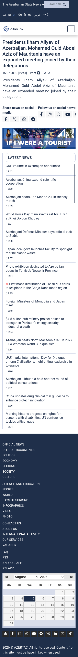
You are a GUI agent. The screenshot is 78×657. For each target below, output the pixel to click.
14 (52, 604)
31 (11, 623)
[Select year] (52, 577)
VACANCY (9, 545)
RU (9, 15)
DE (20, 15)
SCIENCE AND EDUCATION (21, 484)
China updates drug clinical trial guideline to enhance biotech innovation (37, 398)
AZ (4, 15)
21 (52, 611)
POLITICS (8, 455)
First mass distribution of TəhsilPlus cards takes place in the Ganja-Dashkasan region (38, 286)
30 (72, 617)
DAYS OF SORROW (14, 500)
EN (14, 15)
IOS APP (8, 568)
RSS (5, 557)
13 (42, 604)
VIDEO (6, 511)
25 (21, 617)
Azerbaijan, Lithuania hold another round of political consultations (37, 381)
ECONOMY (9, 461)
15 (62, 604)
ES (29, 15)
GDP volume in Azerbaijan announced (33, 166)
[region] (41, 296)
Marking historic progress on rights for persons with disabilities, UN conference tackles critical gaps (34, 417)
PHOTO (7, 516)
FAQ (5, 552)
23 (72, 611)
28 (52, 617)
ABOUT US (9, 529)
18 (21, 611)
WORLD (7, 495)
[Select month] (26, 577)
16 (72, 604)
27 (42, 617)
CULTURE (8, 477)
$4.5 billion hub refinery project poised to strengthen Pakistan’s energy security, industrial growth (35, 323)
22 (62, 611)
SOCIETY (8, 471)
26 (32, 617)
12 (32, 604)
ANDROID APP (12, 563)
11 (21, 604)
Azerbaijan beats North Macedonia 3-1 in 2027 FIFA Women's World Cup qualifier (39, 342)
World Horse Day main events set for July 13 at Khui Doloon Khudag (37, 216)
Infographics (13, 505)
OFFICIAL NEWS (13, 444)
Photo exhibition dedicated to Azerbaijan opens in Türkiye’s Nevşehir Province (35, 268)
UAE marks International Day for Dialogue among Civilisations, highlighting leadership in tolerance (39, 361)
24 (11, 617)
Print (35, 73)
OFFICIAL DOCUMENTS (18, 450)
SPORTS (7, 489)
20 (42, 611)
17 (11, 611)
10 (11, 604)
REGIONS (8, 466)
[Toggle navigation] (70, 28)
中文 (46, 15)
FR (25, 15)
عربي (37, 15)
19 (32, 611)
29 (62, 617)
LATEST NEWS (20, 157)
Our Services (12, 540)
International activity (21, 534)
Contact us (11, 523)
